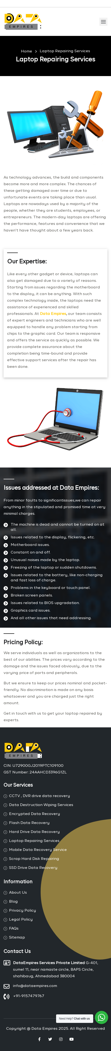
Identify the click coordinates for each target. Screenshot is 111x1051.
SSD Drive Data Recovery (33, 868)
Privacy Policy (22, 911)
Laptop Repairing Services (65, 51)
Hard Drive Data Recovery (34, 832)
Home (26, 51)
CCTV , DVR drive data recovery (39, 796)
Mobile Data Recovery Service (38, 850)
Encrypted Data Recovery (34, 814)
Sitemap (17, 937)
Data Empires (53, 314)
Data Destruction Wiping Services (41, 805)
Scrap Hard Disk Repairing (34, 859)
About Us (18, 893)
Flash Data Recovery (29, 823)
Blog (13, 902)
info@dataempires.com (35, 986)
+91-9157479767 (28, 996)
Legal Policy (21, 920)
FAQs (14, 929)
